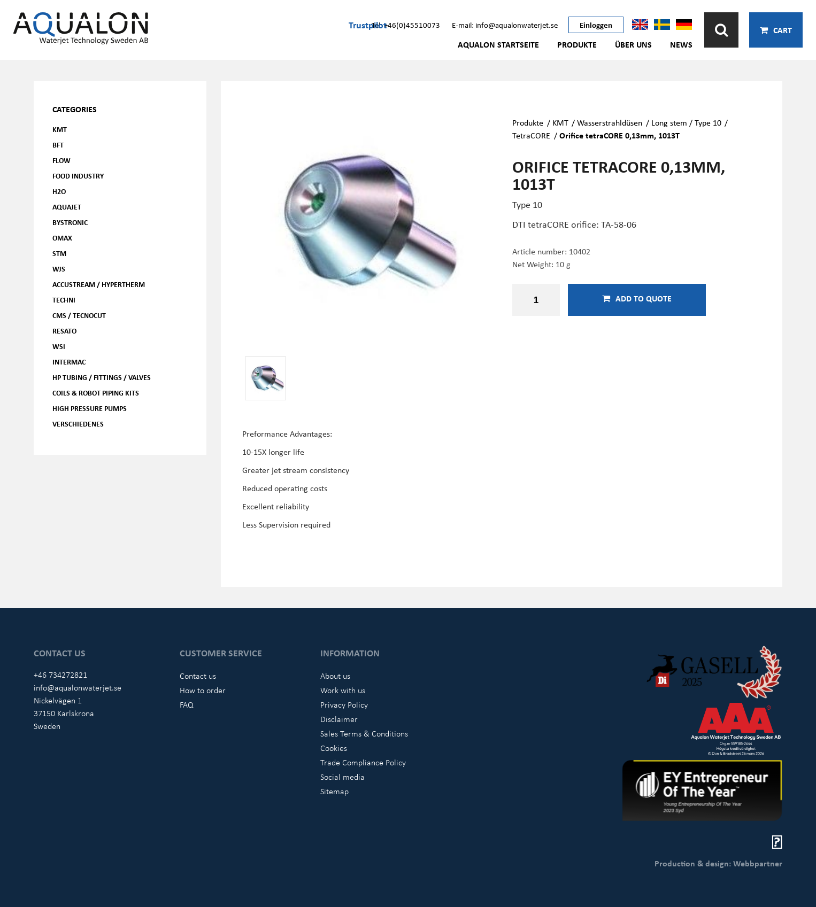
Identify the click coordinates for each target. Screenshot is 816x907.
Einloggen (596, 24)
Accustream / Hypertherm (98, 284)
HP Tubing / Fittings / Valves (101, 377)
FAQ (187, 704)
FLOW (61, 160)
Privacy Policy (344, 704)
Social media (342, 776)
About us (335, 675)
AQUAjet (66, 206)
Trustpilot (368, 24)
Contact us (198, 675)
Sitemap (334, 791)
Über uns (633, 44)
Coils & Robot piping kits (95, 392)
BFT (58, 144)
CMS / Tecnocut (79, 315)
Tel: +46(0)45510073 (406, 24)
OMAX (62, 237)
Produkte (577, 44)
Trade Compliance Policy (363, 762)
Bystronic (70, 222)
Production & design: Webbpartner (718, 863)
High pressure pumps (89, 408)
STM (59, 253)
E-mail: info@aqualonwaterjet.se (505, 24)
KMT (59, 129)
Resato (64, 330)
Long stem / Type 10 (686, 122)
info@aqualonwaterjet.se (77, 687)
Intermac (69, 361)
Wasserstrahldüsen (609, 122)
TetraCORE (531, 135)
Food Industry (78, 175)
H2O (59, 191)
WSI (58, 346)
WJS (58, 268)
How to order (203, 690)
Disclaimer (339, 719)
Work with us (342, 690)
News (681, 44)
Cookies (333, 748)
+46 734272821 (60, 674)
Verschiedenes (78, 423)
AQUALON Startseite (498, 44)
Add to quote (637, 298)
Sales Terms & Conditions (364, 733)
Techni (63, 299)
